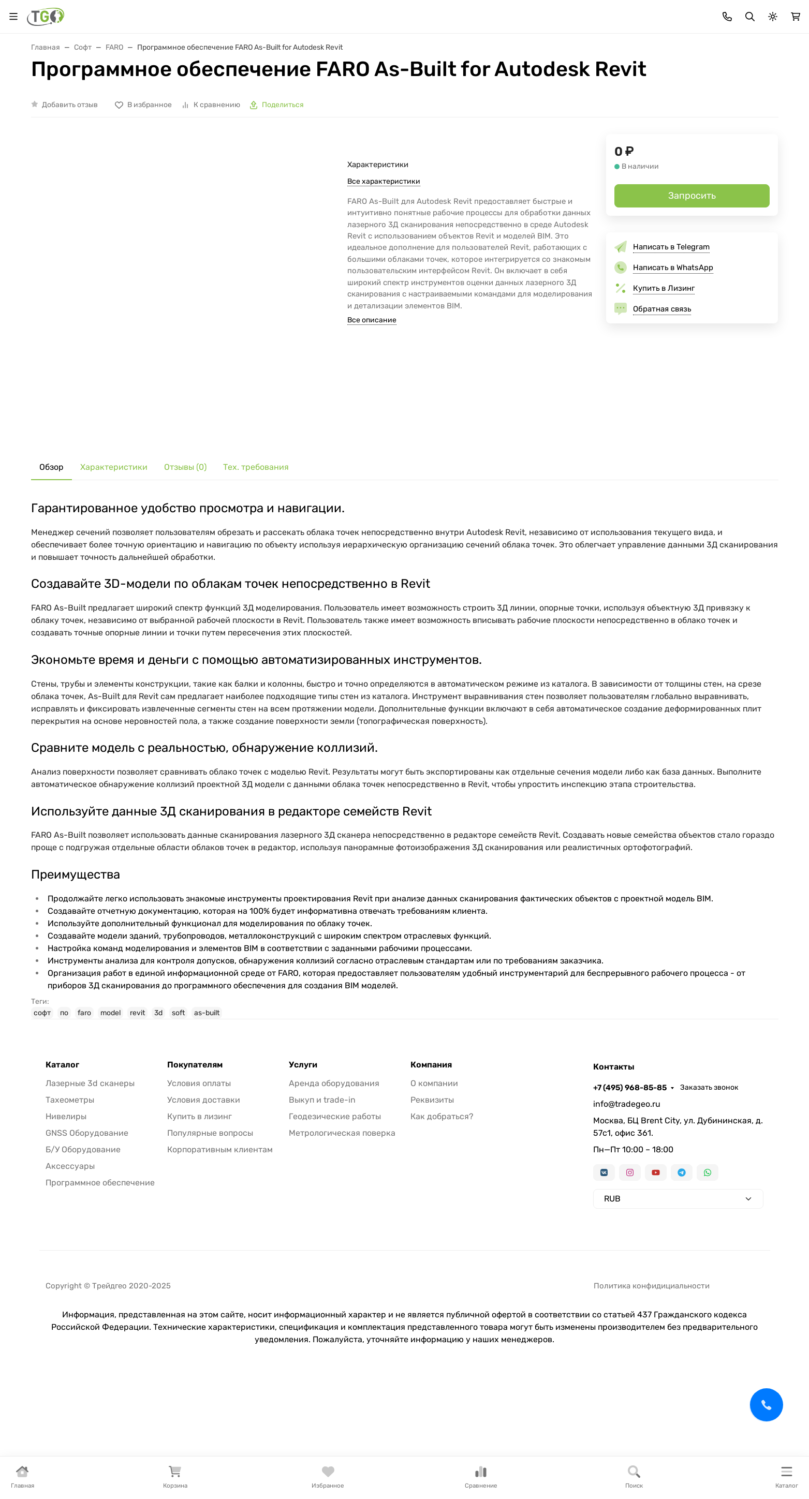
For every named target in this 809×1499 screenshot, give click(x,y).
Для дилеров (351, 13)
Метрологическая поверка (342, 1207)
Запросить (692, 270)
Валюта (49, 13)
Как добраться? (442, 1191)
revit (137, 1087)
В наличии (58, 94)
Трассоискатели (478, 94)
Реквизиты (432, 1174)
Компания (431, 1139)
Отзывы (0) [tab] (185, 542)
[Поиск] (405, 51)
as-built (206, 1087)
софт (42, 1087)
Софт (619, 94)
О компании (434, 1158)
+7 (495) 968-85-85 (670, 13)
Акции (221, 13)
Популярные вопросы (210, 1207)
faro (84, 1087)
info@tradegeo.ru (626, 1178)
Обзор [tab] (51, 542)
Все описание (371, 395)
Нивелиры (302, 94)
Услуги (711, 94)
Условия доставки (203, 1174)
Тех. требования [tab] (256, 542)
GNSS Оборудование (87, 1207)
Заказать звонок (749, 13)
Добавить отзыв (70, 179)
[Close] (781, 1448)
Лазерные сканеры (384, 94)
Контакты (472, 13)
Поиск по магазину (503, 51)
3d (158, 1087)
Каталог (62, 1139)
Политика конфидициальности (652, 1360)
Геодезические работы (335, 1191)
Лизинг (301, 13)
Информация (411, 13)
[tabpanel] (404, 835)
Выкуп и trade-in (322, 1174)
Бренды (260, 13)
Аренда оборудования (334, 1158)
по (64, 1087)
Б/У (664, 94)
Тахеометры (129, 94)
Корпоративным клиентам (220, 1224)
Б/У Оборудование (83, 1224)
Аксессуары (559, 94)
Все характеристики (383, 255)
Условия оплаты (199, 1158)
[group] (208, 361)
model (110, 1087)
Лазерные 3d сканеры (90, 1158)
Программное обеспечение (100, 1257)
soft (178, 1087)
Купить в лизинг (199, 1191)
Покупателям (195, 1139)
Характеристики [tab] (114, 542)
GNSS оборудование (217, 94)
